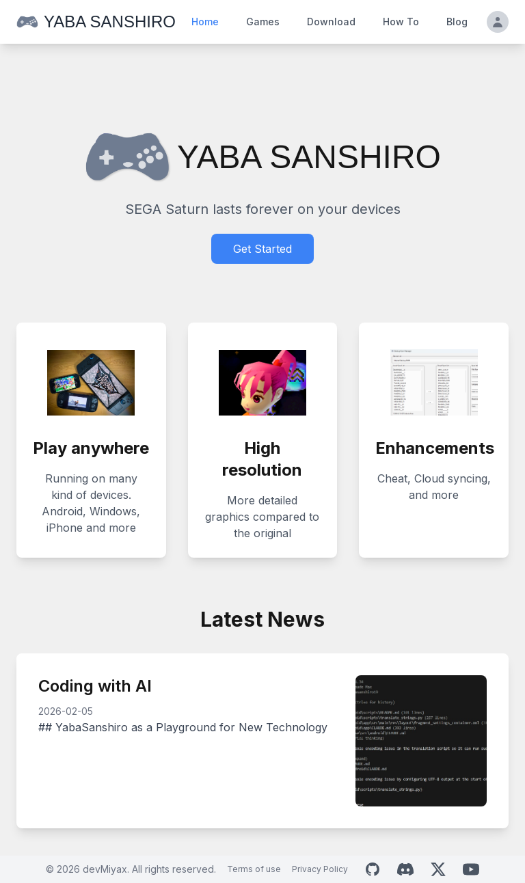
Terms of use (254, 869)
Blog (457, 21)
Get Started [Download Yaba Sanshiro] (262, 249)
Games (263, 21)
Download (331, 21)
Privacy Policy (320, 869)
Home (205, 21)
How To (401, 21)
